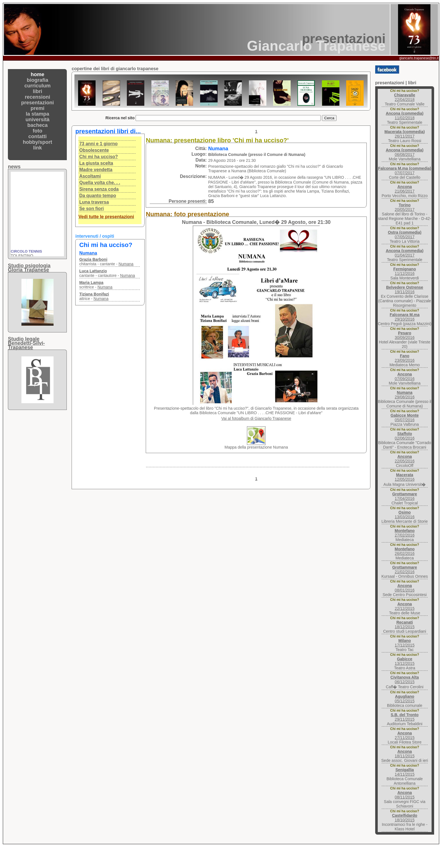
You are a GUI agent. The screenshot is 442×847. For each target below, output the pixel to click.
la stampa (37, 114)
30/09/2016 (404, 335)
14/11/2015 (404, 772)
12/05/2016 (404, 477)
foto (37, 131)
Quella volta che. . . (99, 182)
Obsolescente (94, 150)
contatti (37, 136)
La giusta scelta (96, 163)
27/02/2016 (405, 532)
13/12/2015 (404, 661)
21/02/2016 (404, 569)
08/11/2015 (404, 794)
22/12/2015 (404, 606)
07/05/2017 (404, 234)
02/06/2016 (404, 435)
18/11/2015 (404, 753)
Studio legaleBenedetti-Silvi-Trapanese (26, 343)
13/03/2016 (404, 514)
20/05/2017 (404, 207)
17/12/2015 (404, 642)
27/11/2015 (404, 735)
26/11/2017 (404, 133)
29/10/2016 (404, 316)
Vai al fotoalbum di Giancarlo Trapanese (256, 418)
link (37, 148)
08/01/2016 (404, 587)
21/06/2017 (404, 188)
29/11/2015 (405, 717)
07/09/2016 (404, 376)
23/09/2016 (404, 358)
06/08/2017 (404, 152)
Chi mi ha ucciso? (98, 156)
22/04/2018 (404, 97)
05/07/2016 (405, 417)
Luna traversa (94, 202)
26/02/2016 (405, 551)
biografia (37, 80)
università (38, 119)
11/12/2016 (404, 271)
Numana (125, 264)
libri (37, 91)
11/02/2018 (404, 115)
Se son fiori (91, 208)
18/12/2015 (404, 624)
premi (38, 108)
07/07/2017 (404, 170)
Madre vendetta (95, 169)
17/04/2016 (404, 496)
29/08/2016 (404, 394)
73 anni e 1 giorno (98, 143)
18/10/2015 (404, 817)
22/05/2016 (404, 458)
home (37, 74)
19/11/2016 (404, 289)
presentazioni (37, 102)
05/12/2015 (404, 698)
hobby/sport (37, 142)
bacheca (37, 125)
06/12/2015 (404, 679)
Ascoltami (90, 176)
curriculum (38, 86)
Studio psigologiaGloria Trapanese (29, 268)
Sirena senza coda (99, 189)
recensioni (37, 97)
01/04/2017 (404, 252)
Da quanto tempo (97, 195)
